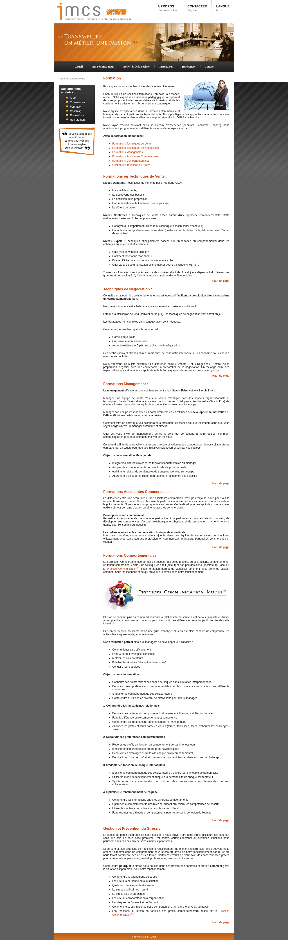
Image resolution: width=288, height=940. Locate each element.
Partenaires (166, 66)
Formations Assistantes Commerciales (135, 156)
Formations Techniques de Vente (132, 143)
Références (189, 66)
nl (221, 10)
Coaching (75, 111)
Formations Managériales (127, 152)
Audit (73, 98)
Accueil (78, 66)
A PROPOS (168, 8)
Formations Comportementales (130, 160)
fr (217, 10)
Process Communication (123, 568)
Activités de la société (136, 66)
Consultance (77, 102)
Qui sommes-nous (103, 66)
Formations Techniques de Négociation (135, 147)
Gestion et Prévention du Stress (131, 165)
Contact (209, 66)
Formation (76, 106)
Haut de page (220, 280)
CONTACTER (197, 8)
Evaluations (77, 115)
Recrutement (78, 119)
